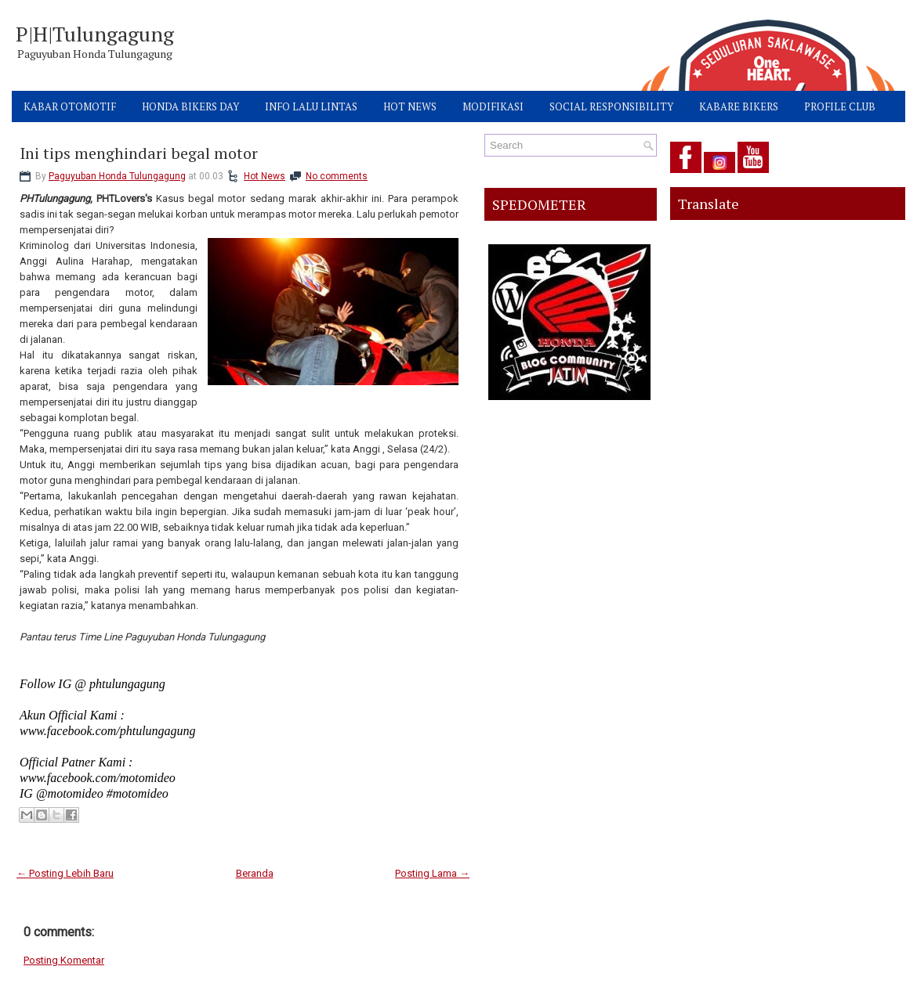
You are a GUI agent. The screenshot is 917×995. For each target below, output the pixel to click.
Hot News (264, 176)
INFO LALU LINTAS (311, 106)
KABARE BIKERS (738, 106)
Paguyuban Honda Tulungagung (117, 176)
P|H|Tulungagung (95, 33)
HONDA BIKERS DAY (190, 106)
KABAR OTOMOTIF (70, 106)
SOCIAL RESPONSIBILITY (611, 106)
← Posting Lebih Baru (65, 873)
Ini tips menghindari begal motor (139, 153)
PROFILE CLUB (839, 106)
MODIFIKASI (493, 106)
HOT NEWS (410, 106)
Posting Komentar (64, 960)
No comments (337, 176)
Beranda (255, 873)
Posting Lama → (432, 873)
